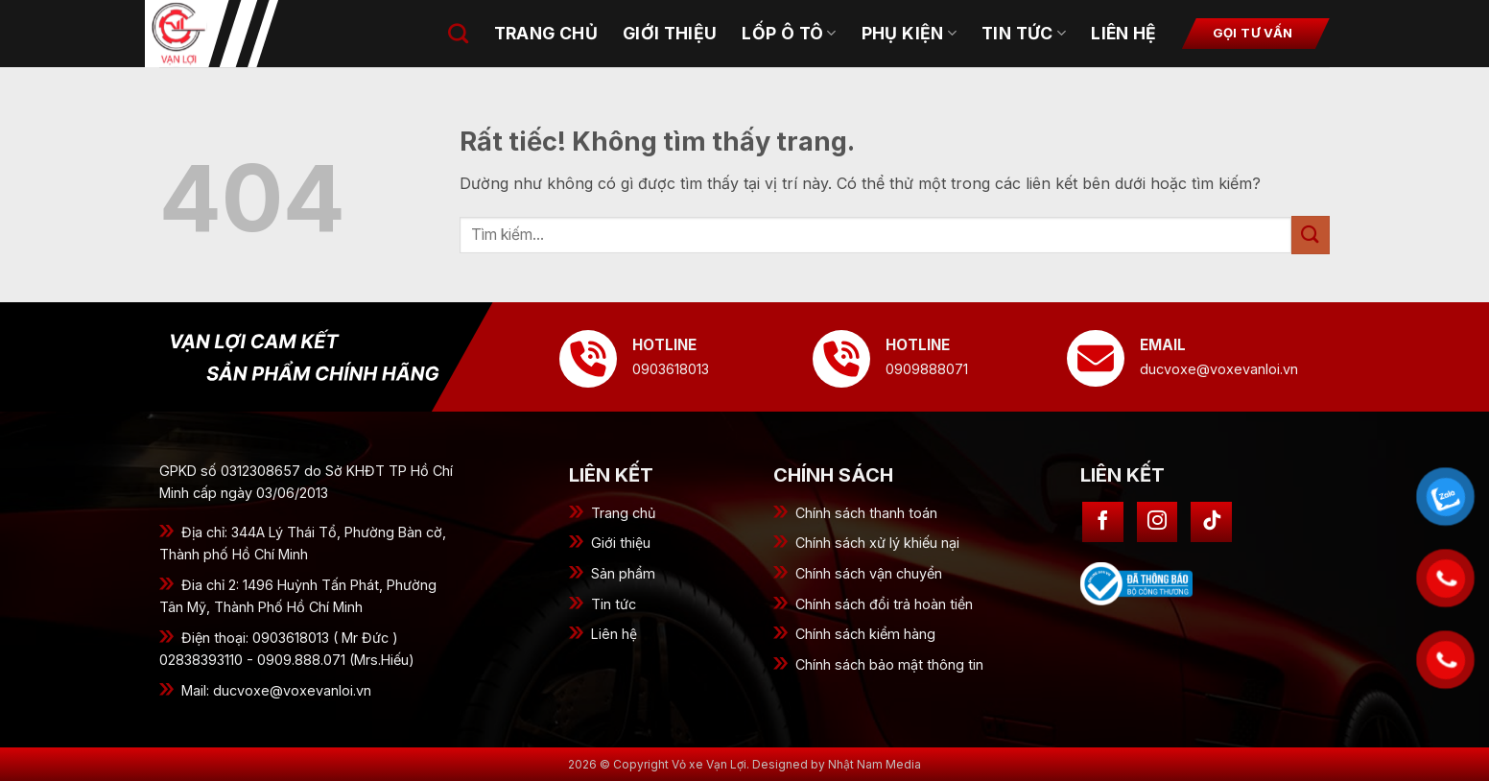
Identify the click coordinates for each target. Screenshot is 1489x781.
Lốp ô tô (789, 33)
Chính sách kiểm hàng (865, 634)
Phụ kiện (909, 33)
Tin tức (1023, 33)
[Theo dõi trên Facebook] (1102, 522)
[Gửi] (1310, 234)
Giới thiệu (620, 542)
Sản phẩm (623, 573)
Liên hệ (1123, 33)
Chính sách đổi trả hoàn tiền (884, 604)
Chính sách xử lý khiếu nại (877, 542)
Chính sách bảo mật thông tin (889, 664)
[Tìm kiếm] (458, 33)
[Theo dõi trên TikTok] (1211, 522)
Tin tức (613, 604)
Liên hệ (614, 634)
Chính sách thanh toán (866, 513)
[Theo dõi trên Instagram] (1157, 522)
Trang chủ (546, 33)
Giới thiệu (670, 33)
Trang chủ (623, 513)
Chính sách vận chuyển (868, 573)
